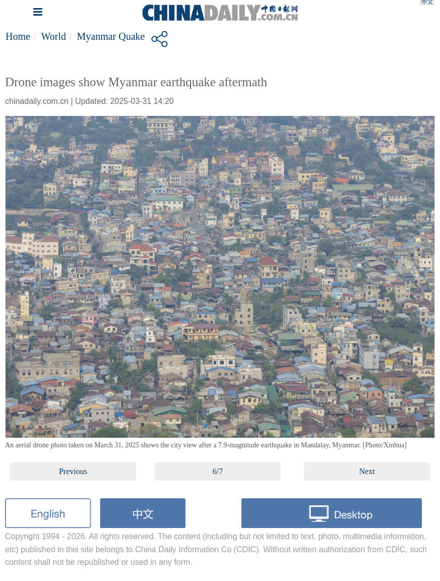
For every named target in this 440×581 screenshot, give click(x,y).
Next (367, 471)
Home (18, 36)
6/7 (218, 471)
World (53, 36)
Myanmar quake (111, 36)
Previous (73, 471)
